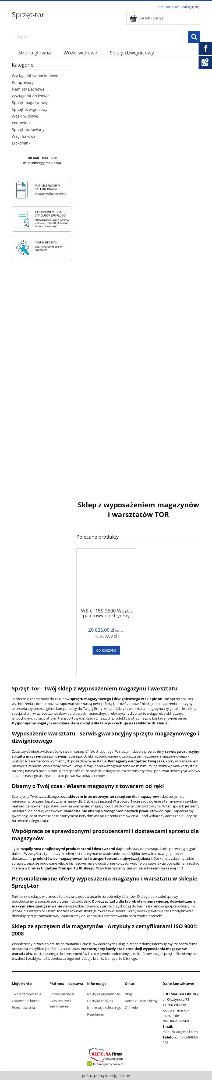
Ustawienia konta (26, 1000)
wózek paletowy (149, 911)
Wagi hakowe (24, 136)
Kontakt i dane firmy (141, 1000)
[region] (138, 274)
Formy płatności (62, 994)
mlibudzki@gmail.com (180, 1031)
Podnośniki (21, 122)
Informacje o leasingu (104, 1007)
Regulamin (95, 1014)
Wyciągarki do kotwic (30, 95)
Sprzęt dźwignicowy (29, 109)
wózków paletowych (70, 713)
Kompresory (23, 82)
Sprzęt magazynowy (30, 102)
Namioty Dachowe (28, 89)
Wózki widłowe (25, 116)
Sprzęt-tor (28, 14)
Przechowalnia (23, 1007)
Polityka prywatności (104, 994)
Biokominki (21, 143)
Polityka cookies (100, 1000)
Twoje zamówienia (26, 994)
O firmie (131, 1007)
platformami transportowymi (137, 806)
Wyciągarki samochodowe (35, 75)
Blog (128, 994)
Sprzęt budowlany (28, 129)
